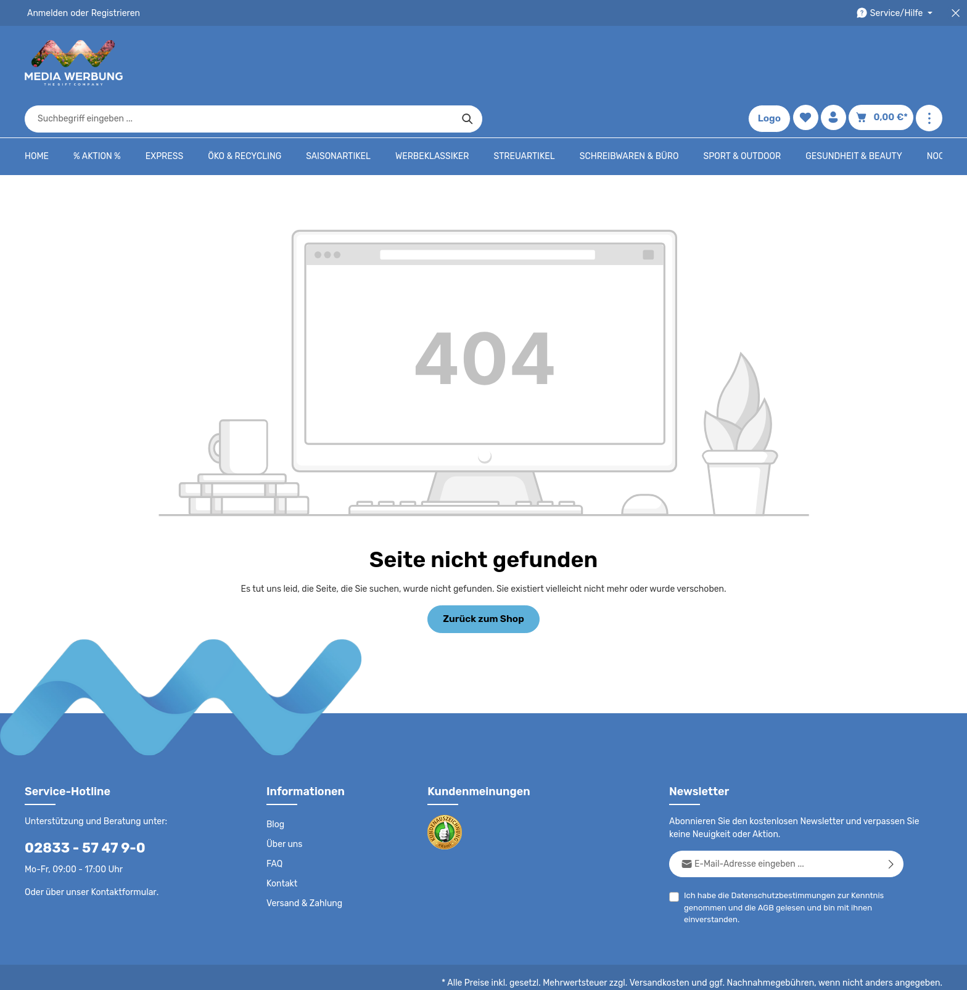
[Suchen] (697, 62)
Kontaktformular (120, 853)
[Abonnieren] (891, 825)
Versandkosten (672, 944)
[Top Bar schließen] (956, 13)
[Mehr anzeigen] (929, 63)
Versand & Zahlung (303, 865)
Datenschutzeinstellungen (893, 971)
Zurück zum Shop (483, 581)
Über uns (284, 806)
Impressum (693, 971)
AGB (763, 868)
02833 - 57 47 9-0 (78, 809)
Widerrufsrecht (806, 971)
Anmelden (46, 13)
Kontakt (280, 845)
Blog (275, 786)
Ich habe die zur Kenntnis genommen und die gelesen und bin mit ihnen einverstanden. (779, 868)
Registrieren (111, 13)
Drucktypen (746, 971)
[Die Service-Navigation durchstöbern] (896, 13)
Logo (772, 63)
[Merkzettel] (808, 63)
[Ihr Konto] (837, 63)
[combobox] (469, 62)
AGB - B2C (588, 971)
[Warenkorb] (883, 63)
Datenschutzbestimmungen (779, 856)
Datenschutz (533, 971)
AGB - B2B (640, 971)
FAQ (275, 825)
